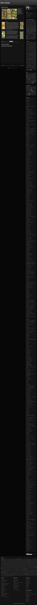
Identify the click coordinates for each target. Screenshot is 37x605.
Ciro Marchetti (27, 580)
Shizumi (20, 572)
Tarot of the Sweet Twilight (29, 468)
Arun (31, 44)
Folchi (32, 563)
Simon (28, 572)
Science (34, 79)
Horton (16, 565)
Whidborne (30, 574)
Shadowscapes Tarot (28, 358)
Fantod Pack (27, 201)
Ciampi (19, 561)
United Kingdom (31, 38)
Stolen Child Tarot (28, 375)
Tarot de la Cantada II (28, 418)
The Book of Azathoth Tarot (29, 487)
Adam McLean (27, 591)
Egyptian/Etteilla (28, 88)
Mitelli (24, 568)
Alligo (18, 559)
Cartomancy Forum (3, 581)
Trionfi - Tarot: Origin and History (4, 596)
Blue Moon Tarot (28, 138)
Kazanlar (19, 566)
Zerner (26, 575)
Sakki (28, 571)
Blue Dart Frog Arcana (29, 137)
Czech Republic (33, 33)
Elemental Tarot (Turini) (29, 190)
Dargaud (34, 47)
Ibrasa (26, 55)
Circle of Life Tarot (28, 155)
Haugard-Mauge (3, 565)
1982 (5, 42)
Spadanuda (34, 572)
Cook (35, 561)
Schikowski (30, 62)
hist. (10, 42)
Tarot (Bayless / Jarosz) (29, 406)
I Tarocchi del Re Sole (29, 233)
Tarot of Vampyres (28, 472)
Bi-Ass (29, 45)
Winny (6, 575)
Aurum (33, 44)
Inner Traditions (27, 597)
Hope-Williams (14, 565)
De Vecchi (27, 48)
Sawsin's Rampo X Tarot (29, 357)
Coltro (31, 561)
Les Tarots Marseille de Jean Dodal (30, 272)
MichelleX (11, 568)
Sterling (34, 63)
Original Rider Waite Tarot (29, 312)
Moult (9, 569)
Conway (34, 561)
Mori (6, 569)
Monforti (27, 568)
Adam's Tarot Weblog (15, 580)
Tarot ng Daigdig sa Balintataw (30, 438)
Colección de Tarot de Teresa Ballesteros (18, 582)
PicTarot (27, 325)
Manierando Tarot (28, 285)
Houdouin (19, 565)
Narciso (24, 569)
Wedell (20, 574)
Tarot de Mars (28, 422)
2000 (35, 29)
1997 (28, 29)
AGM (30, 42)
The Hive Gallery (32, 64)
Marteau (9, 567)
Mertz (2, 568)
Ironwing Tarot (28, 243)
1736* (32, 21)
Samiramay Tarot (28, 353)
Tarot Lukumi (27, 437)
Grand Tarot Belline (28, 219)
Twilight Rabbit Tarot (28, 526)
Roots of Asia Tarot (28, 342)
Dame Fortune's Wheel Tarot (29, 165)
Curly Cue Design (28, 581)
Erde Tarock (27, 196)
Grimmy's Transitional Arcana (29, 222)
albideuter (14, 581)
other (27, 94)
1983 (27, 27)
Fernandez (22, 563)
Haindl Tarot (27, 223)
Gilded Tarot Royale (28, 210)
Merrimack (32, 59)
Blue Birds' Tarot (28, 136)
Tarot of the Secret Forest (29, 463)
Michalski (9, 568)
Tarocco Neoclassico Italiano (29, 404)
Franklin (34, 563)
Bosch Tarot (27, 143)
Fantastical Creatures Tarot (29, 200)
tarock (18, 42)
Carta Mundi (30, 46)
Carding (35, 560)
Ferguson (19, 563)
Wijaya (34, 574)
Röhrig (22, 571)
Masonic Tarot (28, 291)
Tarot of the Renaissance (29, 462)
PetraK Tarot (27, 323)
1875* (28, 23)
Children (27, 75)
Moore (1, 569)
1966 (30, 25)
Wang (14, 574)
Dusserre (29, 49)
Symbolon (27, 380)
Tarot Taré (27, 477)
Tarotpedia (2, 592)
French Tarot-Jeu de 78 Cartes (30, 206)
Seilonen (2, 572)
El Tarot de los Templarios (29, 185)
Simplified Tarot (28, 362)
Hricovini (24, 565)
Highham (9, 565)
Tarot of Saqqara (28, 450)
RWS (31, 91)
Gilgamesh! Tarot (28, 211)
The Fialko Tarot (28, 493)
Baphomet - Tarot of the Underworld (30, 128)
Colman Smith (28, 561)
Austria (6, 42)
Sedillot (35, 571)
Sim (26, 572)
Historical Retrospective (28, 595)
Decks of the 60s (28, 15)
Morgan (4, 569)
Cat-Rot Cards (28, 149)
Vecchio (2, 574)
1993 (29, 28)
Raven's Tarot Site (3, 588)
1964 (28, 25)
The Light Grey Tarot (28, 499)
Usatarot (27, 530)
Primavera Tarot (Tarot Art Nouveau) (30, 330)
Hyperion (34, 54)
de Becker (33, 575)
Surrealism (32, 80)
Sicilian (34, 91)
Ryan (20, 571)
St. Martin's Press (31, 63)
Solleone (27, 63)
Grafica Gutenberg (31, 52)
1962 (26, 25)
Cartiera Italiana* (34, 46)
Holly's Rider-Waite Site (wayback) (5, 583)
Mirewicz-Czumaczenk (22, 568)
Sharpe (14, 572)
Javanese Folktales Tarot (29, 244)
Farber (14, 563)
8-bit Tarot (27, 102)
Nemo (29, 569)
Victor (3, 574)
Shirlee (18, 572)
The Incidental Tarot (28, 498)
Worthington (13, 575)
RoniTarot (27, 341)
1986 (34, 27)
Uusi (34, 65)
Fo (30, 563)
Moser (12, 42)
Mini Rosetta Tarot (28, 297)
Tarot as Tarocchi (15, 588)
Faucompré (16, 563)
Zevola (28, 575)
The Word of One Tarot (29, 514)
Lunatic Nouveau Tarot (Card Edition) (30, 282)
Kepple (23, 566)
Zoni (31, 575)
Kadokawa (28, 56)
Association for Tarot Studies (4, 580)
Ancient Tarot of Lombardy (29, 114)
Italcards (34, 55)
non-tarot (14, 42)
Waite (12, 574)
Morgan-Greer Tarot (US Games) (30, 301)
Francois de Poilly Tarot (29, 205)
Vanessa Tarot (28, 532)
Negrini (27, 569)
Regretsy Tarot (28, 334)
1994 (32, 28)
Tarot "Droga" (27, 405)
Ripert (9, 571)
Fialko (23, 563)
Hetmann (6, 565)
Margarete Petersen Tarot (29, 286)
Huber (26, 565)
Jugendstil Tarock (28, 249)
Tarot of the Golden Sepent (29, 456)
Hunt (27, 565)
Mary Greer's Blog (3, 587)
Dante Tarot (27, 166)
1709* (30, 21)
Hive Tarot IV (27, 228)
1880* (33, 23)
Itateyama (2, 566)
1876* (30, 23)
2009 (27, 31)
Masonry (31, 77)
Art (35, 73)
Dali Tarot (27, 164)
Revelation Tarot (28, 335)
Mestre (6, 568)
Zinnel (29, 575)
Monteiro (34, 568)
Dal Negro (31, 47)
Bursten (26, 560)
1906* (3, 42)
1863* (26, 23)
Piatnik (16, 42)
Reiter (4, 571)
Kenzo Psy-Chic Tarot (28, 253)
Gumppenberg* (29, 53)
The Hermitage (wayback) (4, 594)
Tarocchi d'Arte (28, 92)
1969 (34, 25)
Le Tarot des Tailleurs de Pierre (30, 265)
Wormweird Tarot (28, 545)
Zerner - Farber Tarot (28, 548)
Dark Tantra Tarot (28, 169)
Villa (7, 574)
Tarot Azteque (28, 411)
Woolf (10, 575)
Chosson (15, 561)
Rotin (13, 571)
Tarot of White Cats (28, 473)
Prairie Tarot (27, 329)
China (30, 33)
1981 (33, 26)
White (32, 574)
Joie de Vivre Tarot (28, 248)
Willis (1, 575)
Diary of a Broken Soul (28, 583)
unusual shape (27, 95)
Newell (33, 569)
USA (35, 37)
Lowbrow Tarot (28, 281)
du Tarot (2, 582)
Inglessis (35, 565)
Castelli (10, 561)
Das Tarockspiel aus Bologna (29, 171)
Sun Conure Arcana (28, 379)
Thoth (31, 92)
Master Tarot (27, 292)
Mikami (13, 568)
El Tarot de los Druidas (29, 184)
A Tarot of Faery (28, 103)
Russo (18, 571)
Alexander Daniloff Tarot (29, 109)
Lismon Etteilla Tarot (28, 277)
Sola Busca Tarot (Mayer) (29, 365)
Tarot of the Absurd (28, 451)
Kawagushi (16, 566)
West (27, 574)
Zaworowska (23, 575)
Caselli (5, 561)
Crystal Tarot (27, 160)
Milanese (27, 90)
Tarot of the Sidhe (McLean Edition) (30, 467)
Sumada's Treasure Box (16, 587)
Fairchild (9, 563)
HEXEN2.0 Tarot (28, 227)
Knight (28, 566)
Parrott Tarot (27, 318)
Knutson (32, 566)
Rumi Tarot (27, 347)
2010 (30, 31)
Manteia (2, 586)
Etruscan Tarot (28, 199)
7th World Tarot (28, 101)
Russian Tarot (28, 348)
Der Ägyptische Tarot (28, 175)
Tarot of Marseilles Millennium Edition (30, 443)
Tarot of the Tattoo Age (29, 469)
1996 (26, 29)
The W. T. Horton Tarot (29, 509)
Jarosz (6, 566)
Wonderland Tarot (28, 544)
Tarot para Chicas (28, 474)
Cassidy (8, 561)
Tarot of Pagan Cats (28, 446)
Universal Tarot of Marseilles (29, 527)
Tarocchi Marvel (28, 394)
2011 (33, 31)
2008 (34, 30)
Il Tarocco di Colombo (28, 238)
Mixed (30, 90)
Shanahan (8, 572)
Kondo (34, 566)
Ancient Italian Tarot (28, 110)
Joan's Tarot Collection (15, 583)
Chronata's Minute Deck (29, 154)
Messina (4, 568)
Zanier (18, 575)
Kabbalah (27, 77)
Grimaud (35, 52)
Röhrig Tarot (27, 338)
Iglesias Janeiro (32, 565)
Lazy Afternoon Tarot (28, 258)
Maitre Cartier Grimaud (29, 14)
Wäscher (15, 575)
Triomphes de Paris (28, 522)
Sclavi (33, 571)
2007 (31, 30)
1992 (27, 28)
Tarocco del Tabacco (28, 399)
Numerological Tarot (28, 311)
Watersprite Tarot (28, 539)
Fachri (7, 563)
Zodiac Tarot (27, 549)
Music (31, 78)
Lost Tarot (27, 280)
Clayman (23, 561)
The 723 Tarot (28, 483)
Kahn (10, 566)
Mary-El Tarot (27, 290)
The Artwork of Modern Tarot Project (5, 593)
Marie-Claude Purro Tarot (29, 287)
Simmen (34, 62)
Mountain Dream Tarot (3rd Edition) (30, 302)
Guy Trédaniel (33, 53)
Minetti (16, 568)
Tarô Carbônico (28, 384)
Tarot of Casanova (28, 442)
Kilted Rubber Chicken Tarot (29, 254)
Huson (29, 565)
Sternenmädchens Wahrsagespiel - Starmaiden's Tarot (30, 374)
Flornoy (28, 563)
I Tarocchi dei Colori (28, 232)
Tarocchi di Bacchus (28, 389)
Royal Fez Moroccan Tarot (29, 346)
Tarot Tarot (27, 478)
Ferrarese (33, 88)
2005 (26, 30)
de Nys (35, 575)
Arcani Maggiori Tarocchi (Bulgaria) (30, 120)
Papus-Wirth (33, 90)
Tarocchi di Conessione (29, 390)
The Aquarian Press (28, 64)
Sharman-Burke (11, 572)
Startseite (12, 65)
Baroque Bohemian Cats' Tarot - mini (30, 131)
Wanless (17, 574)
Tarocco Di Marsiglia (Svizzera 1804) (30, 401)
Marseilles (28, 89)
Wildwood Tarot (28, 543)
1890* (35, 23)
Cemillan (12, 561)
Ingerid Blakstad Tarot (28, 242)
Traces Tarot (27, 518)
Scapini (31, 571)
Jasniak (8, 566)
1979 (29, 26)
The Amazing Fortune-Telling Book (30, 484)
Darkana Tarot (28, 170)
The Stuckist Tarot (28, 504)
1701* (27, 21)
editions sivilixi (34, 67)
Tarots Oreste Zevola (28, 479)
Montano (31, 568)
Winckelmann (4, 575)
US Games (27, 600)
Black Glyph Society (33, 45)
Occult (27, 79)
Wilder (35, 574)
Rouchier (16, 571)
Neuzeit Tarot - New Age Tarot (29, 306)
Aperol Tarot (27, 115)
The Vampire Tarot (28, 508)
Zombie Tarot (27, 550)
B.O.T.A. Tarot (28, 126)
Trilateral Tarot (28, 521)
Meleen (30, 567)
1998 (30, 29)
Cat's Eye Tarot (28, 150)
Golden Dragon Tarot (28, 215)
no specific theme (31, 82)
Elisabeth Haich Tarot (28, 191)
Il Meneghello (30, 55)
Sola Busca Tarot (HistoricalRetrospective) (29, 364)
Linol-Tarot (27, 275)
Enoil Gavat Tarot (28, 194)
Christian (30, 75)
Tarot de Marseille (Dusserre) (29, 423)
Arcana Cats (27, 119)
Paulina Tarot (27, 319)
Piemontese (27, 91)
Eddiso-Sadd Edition (33, 49)
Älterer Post (22, 65)
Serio (6, 572)
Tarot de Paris (28, 427)
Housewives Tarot (28, 229)
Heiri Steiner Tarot (28, 224)
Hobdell (11, 565)
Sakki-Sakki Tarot (28, 352)
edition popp (30, 67)
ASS (32, 42)
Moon (35, 568)
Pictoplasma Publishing (28, 61)
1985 (32, 27)
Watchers (27, 538)
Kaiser (12, 566)
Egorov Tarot (27, 180)
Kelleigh (21, 566)
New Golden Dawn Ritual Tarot (30, 307)
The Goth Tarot (28, 494)
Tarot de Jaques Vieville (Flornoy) (30, 417)
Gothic (35, 76)
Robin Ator (27, 588)
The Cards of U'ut (28, 488)
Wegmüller (23, 574)
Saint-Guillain (25, 571)
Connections (27, 47)
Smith (30, 572)
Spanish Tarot (28, 368)
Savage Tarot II (28, 356)
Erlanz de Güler (3, 563)
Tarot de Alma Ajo (28, 414)
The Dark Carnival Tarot (29, 489)
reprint (31, 94)
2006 (29, 30)
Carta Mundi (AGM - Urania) (29, 592)
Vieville (5, 574)
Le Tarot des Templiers (29, 266)
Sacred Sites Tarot (28, 351)
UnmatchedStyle (31, 65)
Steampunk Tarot (28, 372)
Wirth (8, 575)
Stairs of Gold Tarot (28, 371)
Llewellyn (27, 598)
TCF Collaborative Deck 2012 (29, 482)
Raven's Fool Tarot (28, 333)
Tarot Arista (27, 409)
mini (30, 93)
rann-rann (27, 587)
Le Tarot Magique (28, 270)
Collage (34, 87)
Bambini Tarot (28, 127)
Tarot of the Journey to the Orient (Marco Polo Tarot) (30, 459)
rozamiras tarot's (15, 586)
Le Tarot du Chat (28, 267)
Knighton (30, 566)
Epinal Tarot (27, 195)
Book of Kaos (27, 142)
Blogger (24, 603)
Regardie (2, 571)
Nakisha (21, 569)
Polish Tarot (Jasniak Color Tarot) (30, 328)
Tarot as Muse (28, 410)
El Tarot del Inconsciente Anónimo (30, 186)
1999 (33, 29)
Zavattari (21, 575)
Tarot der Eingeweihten (29, 428)
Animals (32, 73)
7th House (27, 42)
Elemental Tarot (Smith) (29, 189)
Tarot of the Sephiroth (28, 464)
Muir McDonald (12, 569)
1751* (34, 21)
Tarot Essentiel (28, 433)
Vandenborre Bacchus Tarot (29, 531)
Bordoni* (27, 46)
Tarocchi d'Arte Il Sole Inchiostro (30, 385)
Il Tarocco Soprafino (28, 239)
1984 (29, 27)
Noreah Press (30, 60)
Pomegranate (33, 61)
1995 (34, 28)
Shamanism (27, 80)
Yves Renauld (31, 66)
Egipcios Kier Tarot (28, 179)
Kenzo (31, 56)
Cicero (21, 561)
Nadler (19, 569)
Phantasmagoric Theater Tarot (30, 324)
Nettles (31, 569)
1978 (27, 26)
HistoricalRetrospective (28, 54)
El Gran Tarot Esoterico (29, 181)
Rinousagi (7, 571)
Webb (18, 574)
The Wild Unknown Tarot (29, 513)
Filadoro (25, 563)
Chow (17, 561)
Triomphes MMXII (28, 525)
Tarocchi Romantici (28, 395)
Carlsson (2, 561)
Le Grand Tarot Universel (29, 259)
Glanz (9, 42)
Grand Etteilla (28, 218)
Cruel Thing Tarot (28, 159)
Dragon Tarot (27, 176)
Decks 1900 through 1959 (29, 13)
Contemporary (34, 75)
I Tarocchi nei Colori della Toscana (30, 234)
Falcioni (12, 563)
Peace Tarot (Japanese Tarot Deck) (30, 320)
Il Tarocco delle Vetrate (29, 237)
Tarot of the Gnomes (28, 455)
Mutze (17, 569)
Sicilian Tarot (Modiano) (29, 361)
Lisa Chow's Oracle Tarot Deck (30, 276)
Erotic (28, 76)
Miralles (18, 568)
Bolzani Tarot (27, 141)
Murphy (15, 569)
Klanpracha (26, 566)
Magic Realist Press (28, 59)
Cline (25, 561)
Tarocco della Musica (28, 400)
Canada (28, 33)
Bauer (26, 45)
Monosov (29, 568)
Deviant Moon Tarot (28, 582)
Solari (31, 572)
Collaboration (29, 87)
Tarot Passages (3, 591)
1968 (32, 25)
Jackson (4, 566)
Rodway (11, 571)
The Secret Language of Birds (29, 503)
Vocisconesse (10, 574)
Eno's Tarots (5, 3)
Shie (16, 572)
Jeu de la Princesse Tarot (29, 247)
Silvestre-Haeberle (24, 572)
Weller (25, 574)
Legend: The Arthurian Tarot (29, 271)
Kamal (14, 566)
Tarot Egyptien (28, 432)
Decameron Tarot (28, 174)
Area (29, 44)
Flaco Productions (31, 51)
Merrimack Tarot (28, 296)
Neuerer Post (3, 65)
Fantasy (31, 76)
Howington (21, 565)
